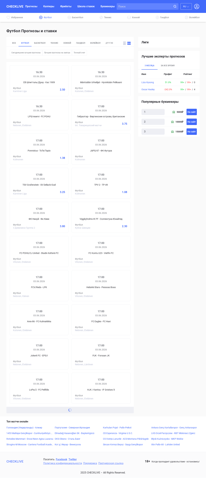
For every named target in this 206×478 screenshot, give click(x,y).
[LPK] (57, 280)
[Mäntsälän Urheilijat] (83, 75)
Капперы (48, 6)
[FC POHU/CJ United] (21, 245)
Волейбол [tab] (104, 43)
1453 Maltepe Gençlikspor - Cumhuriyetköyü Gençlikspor (29, 434)
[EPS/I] (57, 348)
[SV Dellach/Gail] (57, 177)
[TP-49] (119, 177)
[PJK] (83, 348)
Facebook (61, 460)
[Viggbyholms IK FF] (83, 211)
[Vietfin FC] (119, 245)
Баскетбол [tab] (42, 43)
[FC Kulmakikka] (57, 314)
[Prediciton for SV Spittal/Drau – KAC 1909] (39, 81)
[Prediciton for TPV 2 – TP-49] (101, 184)
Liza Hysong (147, 82)
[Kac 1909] (57, 75)
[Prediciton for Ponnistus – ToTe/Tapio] (39, 149)
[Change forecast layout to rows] (124, 43)
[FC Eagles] (83, 314)
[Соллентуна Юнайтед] (119, 211)
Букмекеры (108, 6)
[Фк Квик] (57, 211)
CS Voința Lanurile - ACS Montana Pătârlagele (126, 439)
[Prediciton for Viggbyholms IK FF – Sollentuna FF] (101, 218)
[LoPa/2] (21, 382)
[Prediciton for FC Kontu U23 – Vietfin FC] (101, 252)
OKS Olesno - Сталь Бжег (67, 439)
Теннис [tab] (58, 43)
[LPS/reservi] (21, 109)
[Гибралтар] (83, 109)
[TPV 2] (83, 177)
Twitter (73, 460)
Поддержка (90, 463)
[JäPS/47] (83, 143)
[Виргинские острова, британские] (119, 109)
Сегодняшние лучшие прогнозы (26, 53)
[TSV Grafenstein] (21, 177)
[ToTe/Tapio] (57, 143)
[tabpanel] (169, 81)
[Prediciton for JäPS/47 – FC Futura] (101, 149)
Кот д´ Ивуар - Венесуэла (68, 445)
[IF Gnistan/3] (119, 382)
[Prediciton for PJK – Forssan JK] (101, 354)
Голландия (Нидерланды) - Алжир (24, 428)
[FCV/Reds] (21, 280)
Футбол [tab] (26, 43)
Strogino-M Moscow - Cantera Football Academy (29, 445)
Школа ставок (86, 6)
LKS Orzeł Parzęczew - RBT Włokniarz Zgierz (173, 434)
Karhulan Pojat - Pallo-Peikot (117, 428)
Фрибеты (65, 6)
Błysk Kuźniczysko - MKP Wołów (167, 439)
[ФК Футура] (119, 143)
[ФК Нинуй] (21, 211)
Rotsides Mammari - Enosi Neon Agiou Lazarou (29, 439)
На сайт (191, 112)
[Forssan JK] (119, 348)
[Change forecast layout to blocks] (129, 43)
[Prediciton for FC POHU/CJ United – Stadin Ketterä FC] (39, 252)
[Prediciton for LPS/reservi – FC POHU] (39, 115)
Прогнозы (31, 6)
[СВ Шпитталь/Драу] (21, 75)
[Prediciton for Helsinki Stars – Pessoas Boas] (101, 286)
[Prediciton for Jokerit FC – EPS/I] (39, 354)
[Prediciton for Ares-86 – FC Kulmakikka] (39, 320)
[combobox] (186, 6)
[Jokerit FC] (21, 348)
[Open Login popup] (197, 6)
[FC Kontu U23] (83, 245)
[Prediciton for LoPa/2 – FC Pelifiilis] (39, 388)
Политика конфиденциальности (62, 463)
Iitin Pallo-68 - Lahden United (165, 445)
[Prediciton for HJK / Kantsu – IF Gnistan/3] (101, 388)
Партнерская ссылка (110, 463)
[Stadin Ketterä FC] (57, 245)
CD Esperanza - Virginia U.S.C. (118, 434)
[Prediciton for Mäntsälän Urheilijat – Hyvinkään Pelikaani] (101, 81)
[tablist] (65, 43)
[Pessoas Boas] (119, 280)
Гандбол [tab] (88, 43)
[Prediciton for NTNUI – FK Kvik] (39, 218)
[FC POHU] (57, 109)
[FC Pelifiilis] (57, 382)
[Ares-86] (21, 314)
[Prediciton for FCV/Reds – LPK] (39, 286)
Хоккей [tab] (73, 43)
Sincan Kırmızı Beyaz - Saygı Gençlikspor (123, 445)
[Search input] (145, 6)
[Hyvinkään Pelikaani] (119, 75)
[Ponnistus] (21, 143)
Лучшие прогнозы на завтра (57, 53)
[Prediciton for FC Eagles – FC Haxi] (101, 320)
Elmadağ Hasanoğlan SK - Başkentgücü (74, 434)
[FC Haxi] (119, 314)
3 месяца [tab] (150, 65)
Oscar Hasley (148, 89)
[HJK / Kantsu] (83, 382)
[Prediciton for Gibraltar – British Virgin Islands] (101, 115)
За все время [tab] (170, 65)
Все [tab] (14, 43)
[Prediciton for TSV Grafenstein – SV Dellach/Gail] (39, 184)
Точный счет (79, 53)
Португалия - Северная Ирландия (72, 428)
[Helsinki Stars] (83, 280)
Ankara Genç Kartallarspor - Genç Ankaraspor (174, 428)
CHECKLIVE (14, 6)
